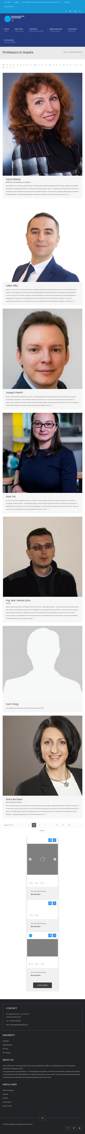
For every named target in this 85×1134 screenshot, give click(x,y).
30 (69, 825)
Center (5, 1098)
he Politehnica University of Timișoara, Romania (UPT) (41, 2)
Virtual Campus (8, 1090)
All (3, 65)
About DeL (19, 30)
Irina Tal (10, 496)
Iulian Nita (12, 285)
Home (6, 30)
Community (10, 41)
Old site (5, 1094)
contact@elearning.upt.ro (19, 1025)
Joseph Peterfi (14, 392)
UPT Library (6, 1053)
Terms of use (7, 1106)
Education (36, 30)
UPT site (5, 1049)
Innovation (73, 30)
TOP (42, 1118)
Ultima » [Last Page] (42, 831)
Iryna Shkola (13, 179)
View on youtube (50, 935)
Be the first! (36, 894)
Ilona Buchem (14, 799)
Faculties (67, 2)
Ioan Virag (12, 704)
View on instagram (50, 903)
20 (63, 825)
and (35, 65)
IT (46, 65)
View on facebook (50, 840)
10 (56, 825)
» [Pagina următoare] (80, 825)
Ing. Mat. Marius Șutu (18, 600)
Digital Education (55, 30)
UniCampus (7, 1102)
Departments (9, 7)
